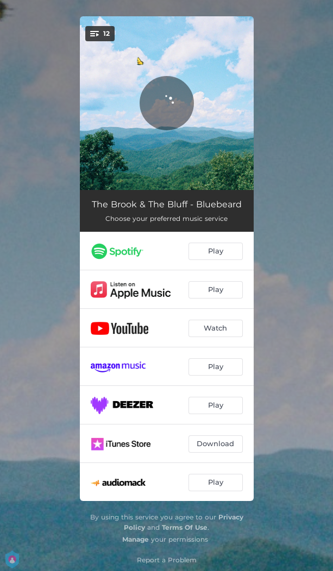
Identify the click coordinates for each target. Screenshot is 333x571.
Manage (135, 539)
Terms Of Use (185, 527)
